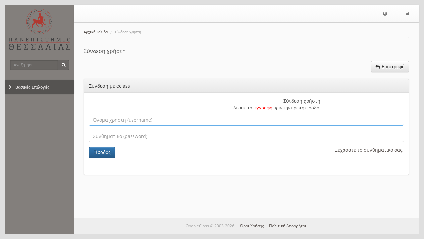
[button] (385, 13)
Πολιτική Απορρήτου (288, 226)
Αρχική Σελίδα (96, 32)
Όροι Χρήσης (252, 226)
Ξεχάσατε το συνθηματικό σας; (369, 150)
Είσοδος (102, 152)
